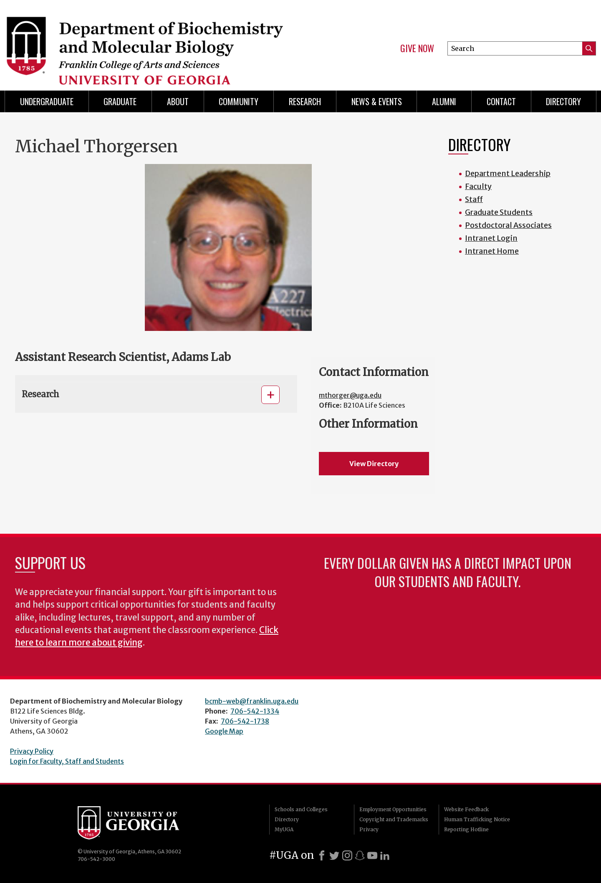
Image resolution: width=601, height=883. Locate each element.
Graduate (120, 101)
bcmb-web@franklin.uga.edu (251, 701)
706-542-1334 (254, 711)
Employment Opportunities (393, 809)
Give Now (417, 48)
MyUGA (284, 829)
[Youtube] (372, 855)
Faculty (478, 186)
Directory (563, 101)
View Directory (374, 463)
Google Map (224, 731)
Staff (474, 199)
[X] (334, 855)
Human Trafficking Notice (477, 819)
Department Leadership (507, 173)
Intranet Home (492, 251)
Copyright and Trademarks (393, 819)
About (178, 101)
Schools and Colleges (301, 809)
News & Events (376, 101)
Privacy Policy (31, 751)
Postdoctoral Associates (508, 225)
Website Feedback (466, 809)
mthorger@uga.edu (350, 395)
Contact (501, 101)
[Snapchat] (360, 855)
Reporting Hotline (466, 829)
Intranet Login (491, 238)
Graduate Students (499, 212)
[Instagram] (347, 855)
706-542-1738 (245, 721)
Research (305, 101)
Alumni (444, 101)
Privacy (369, 829)
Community (238, 101)
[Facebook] (322, 855)
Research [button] (40, 394)
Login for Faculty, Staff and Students (67, 761)
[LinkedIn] (385, 855)
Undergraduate (46, 101)
